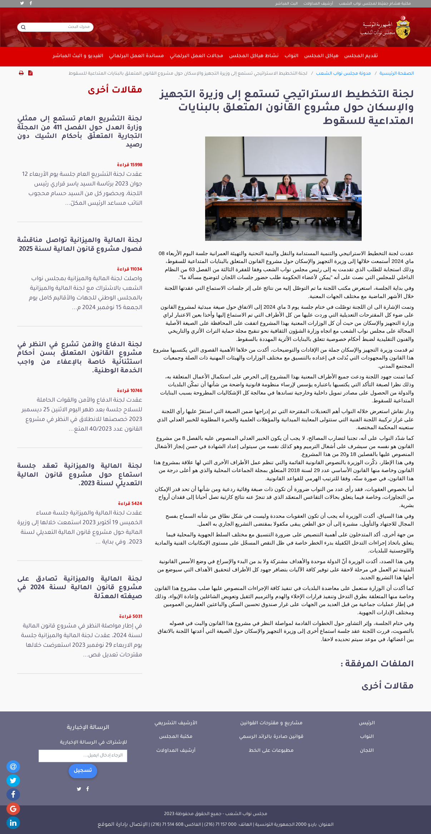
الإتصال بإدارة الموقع (123, 825)
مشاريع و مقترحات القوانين (271, 723)
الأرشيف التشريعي (175, 723)
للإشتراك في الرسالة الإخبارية (93, 742)
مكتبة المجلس (176, 737)
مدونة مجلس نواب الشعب (343, 73)
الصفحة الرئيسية (397, 73)
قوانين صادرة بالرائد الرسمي (271, 737)
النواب (367, 737)
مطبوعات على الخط (271, 751)
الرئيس (367, 723)
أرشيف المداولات (318, 4)
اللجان (367, 751)
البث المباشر (287, 4)
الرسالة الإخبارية (88, 728)
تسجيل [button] (83, 771)
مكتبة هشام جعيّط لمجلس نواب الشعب (375, 4)
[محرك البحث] (55, 27)
